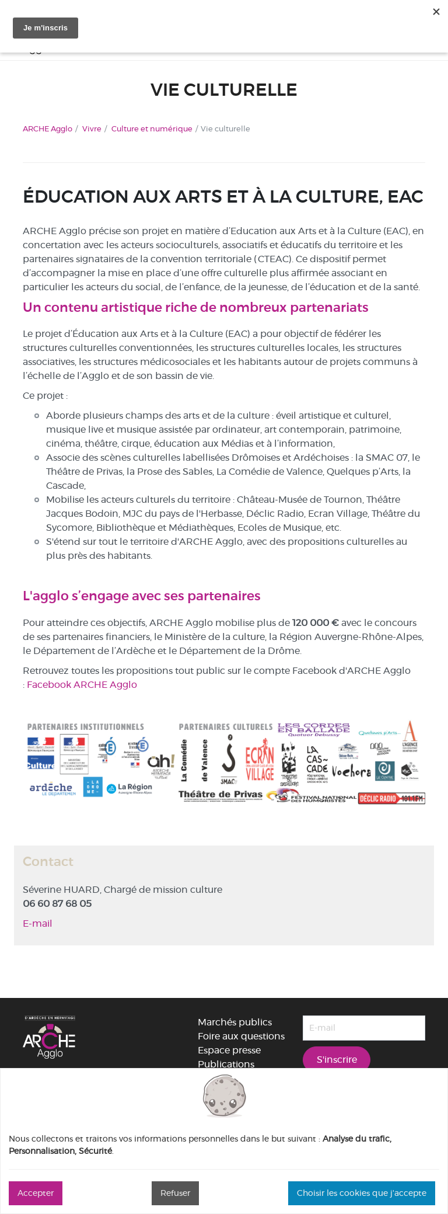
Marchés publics (235, 1022)
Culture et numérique (151, 128)
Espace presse (229, 1050)
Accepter (36, 1193)
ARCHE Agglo (47, 128)
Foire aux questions (241, 1036)
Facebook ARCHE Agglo (82, 684)
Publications (226, 1064)
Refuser (175, 1193)
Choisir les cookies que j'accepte (361, 1193)
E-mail (37, 923)
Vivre (92, 128)
